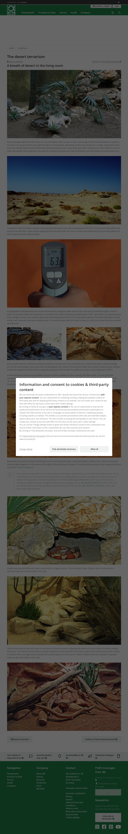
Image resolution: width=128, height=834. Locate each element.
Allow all (94, 449)
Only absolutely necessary (64, 449)
